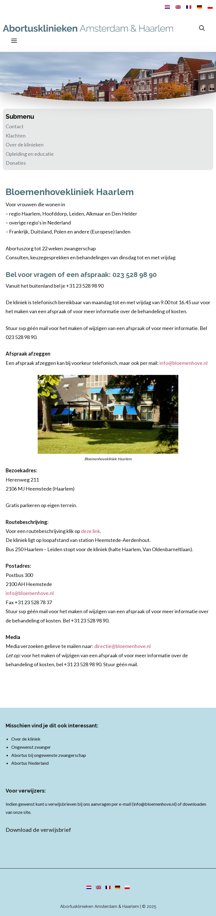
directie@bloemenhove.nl (122, 646)
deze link (90, 531)
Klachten (16, 135)
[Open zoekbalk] (202, 28)
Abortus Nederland (30, 763)
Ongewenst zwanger (31, 747)
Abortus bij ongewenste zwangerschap (48, 755)
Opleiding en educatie (30, 154)
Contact (15, 126)
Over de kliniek (25, 738)
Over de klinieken (25, 144)
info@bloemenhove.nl (183, 363)
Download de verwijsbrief (38, 829)
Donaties (16, 163)
